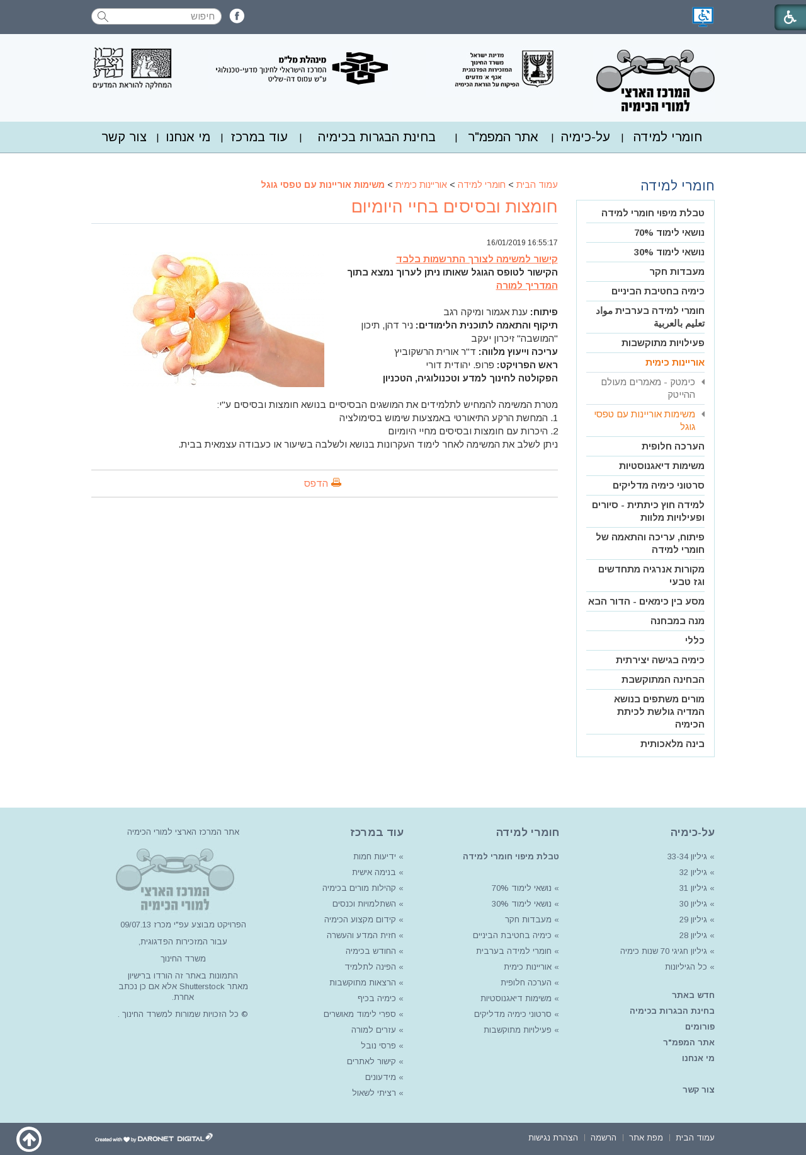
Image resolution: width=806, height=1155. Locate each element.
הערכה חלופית (673, 446)
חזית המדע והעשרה (360, 935)
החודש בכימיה (369, 951)
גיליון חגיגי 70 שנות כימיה (662, 951)
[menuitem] (668, 137)
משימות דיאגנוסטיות (662, 465)
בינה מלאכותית (672, 743)
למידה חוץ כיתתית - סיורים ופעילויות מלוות (648, 511)
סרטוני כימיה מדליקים (659, 485)
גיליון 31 (693, 888)
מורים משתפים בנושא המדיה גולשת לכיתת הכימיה (659, 711)
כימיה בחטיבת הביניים (658, 291)
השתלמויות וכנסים (364, 903)
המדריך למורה (527, 285)
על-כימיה (585, 137)
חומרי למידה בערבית (514, 951)
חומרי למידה (667, 137)
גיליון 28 (693, 935)
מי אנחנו (188, 137)
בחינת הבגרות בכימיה (377, 137)
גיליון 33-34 (687, 856)
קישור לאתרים (370, 1061)
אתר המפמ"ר (503, 137)
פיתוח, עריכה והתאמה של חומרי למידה (650, 543)
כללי (695, 640)
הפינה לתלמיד (369, 967)
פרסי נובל (378, 1045)
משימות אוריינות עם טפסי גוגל (323, 185)
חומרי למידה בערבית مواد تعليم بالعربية (650, 316)
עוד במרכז (259, 137)
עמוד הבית (537, 185)
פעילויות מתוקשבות (663, 342)
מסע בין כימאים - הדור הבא (646, 601)
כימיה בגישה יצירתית (660, 659)
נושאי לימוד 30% (669, 252)
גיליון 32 (693, 872)
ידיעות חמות (374, 856)
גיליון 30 (693, 903)
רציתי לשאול (374, 1093)
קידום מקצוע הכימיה (360, 919)
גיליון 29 (693, 919)
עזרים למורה (372, 1030)
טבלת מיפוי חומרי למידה (653, 212)
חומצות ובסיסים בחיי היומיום (454, 206)
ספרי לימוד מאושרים (360, 1014)
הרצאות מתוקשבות (361, 982)
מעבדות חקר (677, 271)
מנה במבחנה (677, 620)
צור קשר (124, 137)
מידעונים (380, 1077)
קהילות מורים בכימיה (359, 888)
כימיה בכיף (377, 998)
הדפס (316, 483)
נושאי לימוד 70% (669, 232)
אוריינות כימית (421, 185)
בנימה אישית (374, 872)
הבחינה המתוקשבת (663, 679)
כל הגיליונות (686, 967)
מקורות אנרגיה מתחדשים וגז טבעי (651, 575)
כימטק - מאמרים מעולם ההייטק (648, 388)
